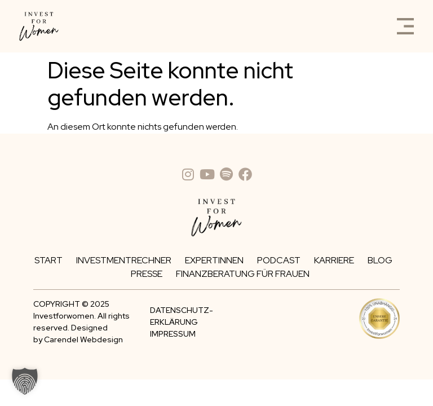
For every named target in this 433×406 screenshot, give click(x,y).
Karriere (334, 260)
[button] (25, 381)
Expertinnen (214, 260)
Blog (380, 260)
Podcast (279, 260)
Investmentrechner (123, 260)
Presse (146, 274)
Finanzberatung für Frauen (243, 274)
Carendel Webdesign (83, 339)
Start (48, 260)
